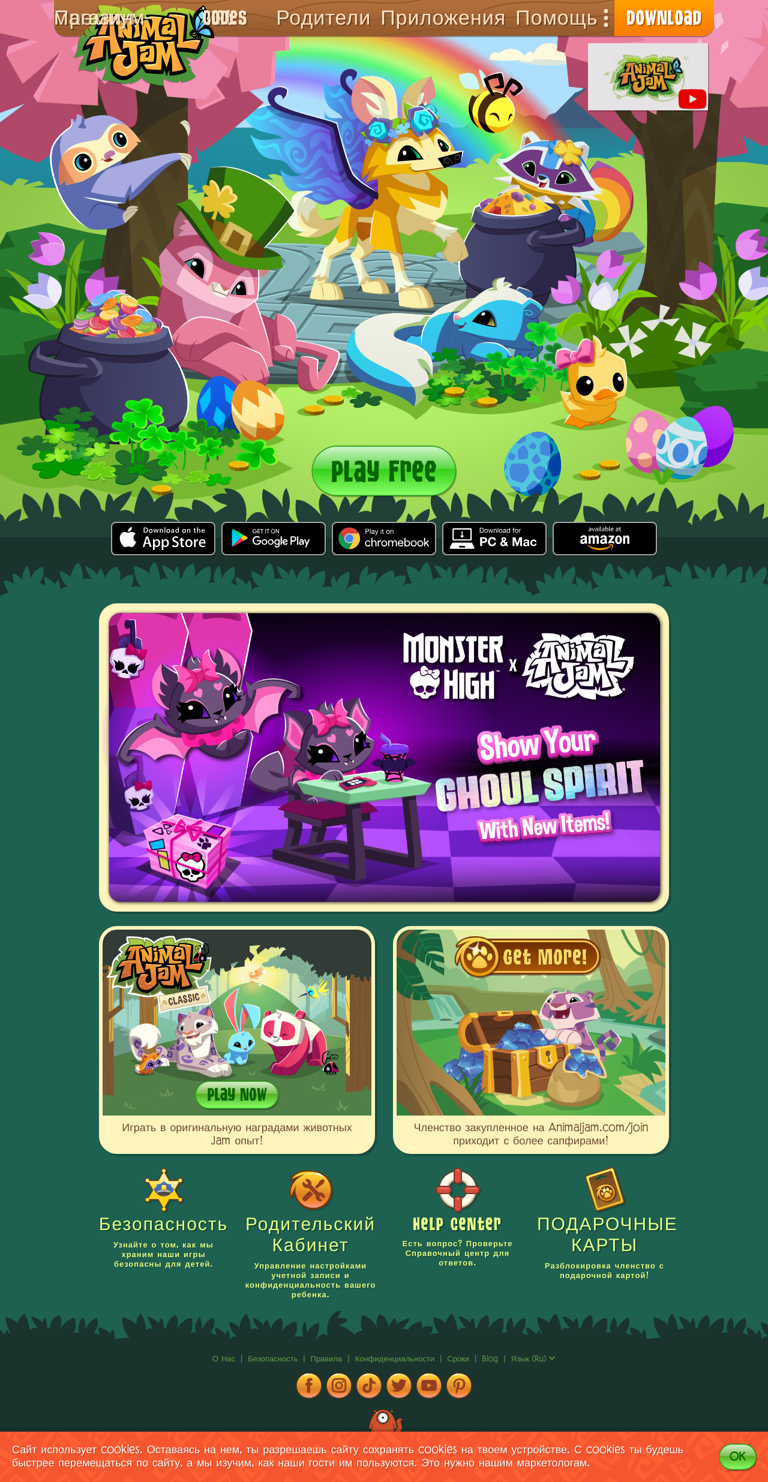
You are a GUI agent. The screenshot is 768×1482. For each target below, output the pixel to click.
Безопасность (274, 1359)
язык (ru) (533, 1359)
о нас (225, 1359)
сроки (459, 1359)
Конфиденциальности (396, 1359)
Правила (328, 1359)
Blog (490, 1359)
